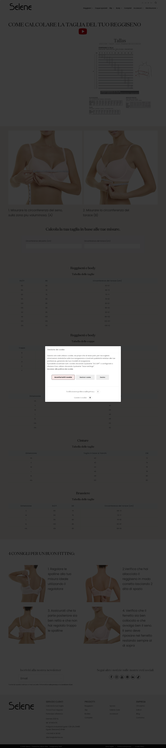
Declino (102, 377)
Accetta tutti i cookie (63, 377)
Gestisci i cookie (85, 377)
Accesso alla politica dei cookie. (60, 369)
